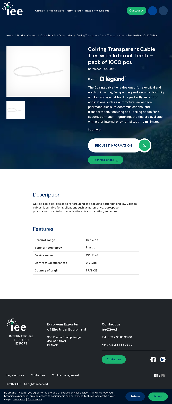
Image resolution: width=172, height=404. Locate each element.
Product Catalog (26, 35)
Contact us (136, 11)
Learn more (19, 399)
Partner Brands (74, 10)
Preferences (35, 399)
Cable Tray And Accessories (56, 35)
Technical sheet (103, 160)
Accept (158, 396)
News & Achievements (97, 10)
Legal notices (15, 375)
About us (40, 10)
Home (9, 35)
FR (163, 375)
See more (94, 130)
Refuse (135, 396)
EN (163, 10)
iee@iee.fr (110, 329)
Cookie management (65, 375)
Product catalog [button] (55, 10)
